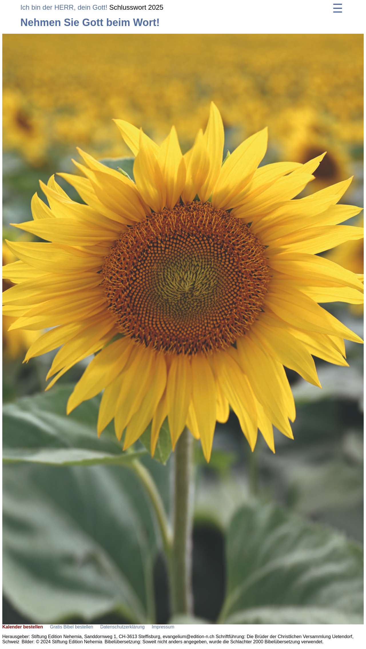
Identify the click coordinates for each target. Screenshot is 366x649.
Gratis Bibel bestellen (71, 626)
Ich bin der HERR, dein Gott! (63, 7)
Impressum (163, 626)
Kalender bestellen (22, 626)
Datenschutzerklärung (122, 626)
